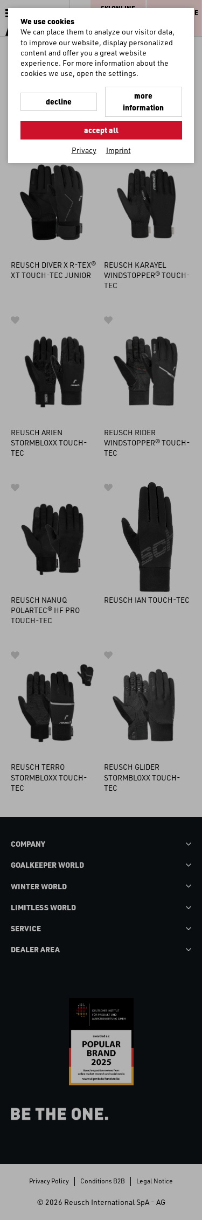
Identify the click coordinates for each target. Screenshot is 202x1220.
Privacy (84, 150)
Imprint (118, 150)
